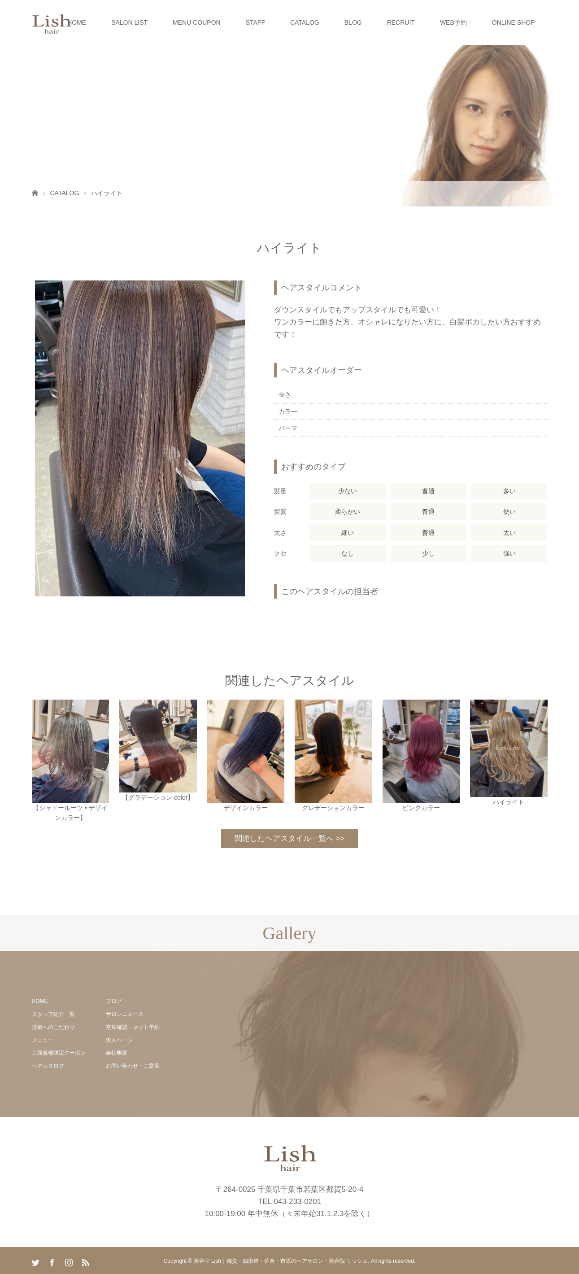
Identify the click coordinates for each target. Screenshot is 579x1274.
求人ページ (119, 1040)
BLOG (353, 22)
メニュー (42, 1040)
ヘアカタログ (48, 1066)
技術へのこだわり (53, 1027)
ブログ (114, 1001)
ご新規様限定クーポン (59, 1053)
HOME (76, 22)
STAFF (255, 22)
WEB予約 (453, 22)
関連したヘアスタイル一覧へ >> (290, 838)
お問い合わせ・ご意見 (133, 1066)
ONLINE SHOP (513, 22)
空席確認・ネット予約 (133, 1027)
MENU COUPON (197, 22)
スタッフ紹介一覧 (53, 1014)
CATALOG (304, 22)
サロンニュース (125, 1014)
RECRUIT (401, 22)
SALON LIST (129, 22)
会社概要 (116, 1053)
